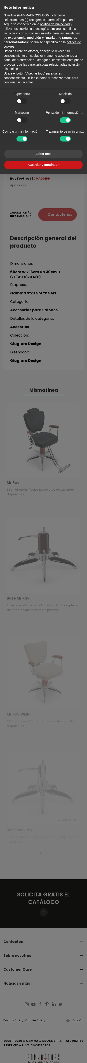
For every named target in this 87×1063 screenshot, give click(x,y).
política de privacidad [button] (55, 24)
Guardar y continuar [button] (43, 165)
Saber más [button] (43, 154)
